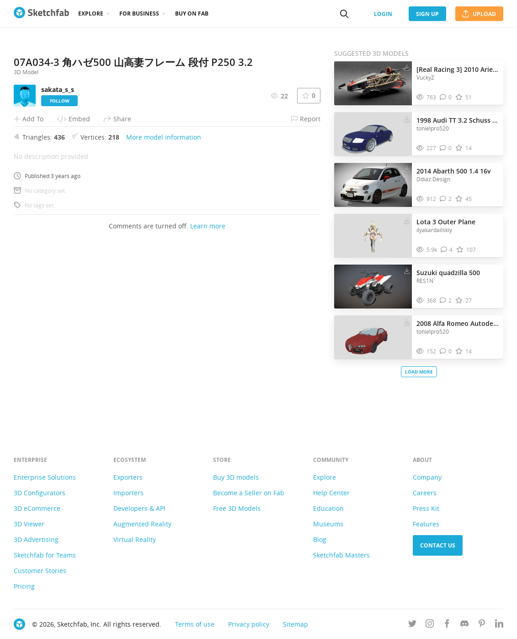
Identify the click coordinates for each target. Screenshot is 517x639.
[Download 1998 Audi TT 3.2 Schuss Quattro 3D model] (407, 118)
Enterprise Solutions (45, 477)
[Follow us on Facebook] (447, 625)
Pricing (24, 586)
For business (139, 13)
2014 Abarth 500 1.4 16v (453, 171)
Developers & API (139, 508)
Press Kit (426, 508)
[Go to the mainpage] (41, 14)
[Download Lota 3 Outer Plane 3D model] (407, 219)
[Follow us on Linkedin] (499, 625)
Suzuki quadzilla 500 (448, 272)
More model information (163, 309)
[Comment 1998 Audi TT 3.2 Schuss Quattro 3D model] (446, 148)
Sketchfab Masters (341, 555)
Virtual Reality (134, 539)
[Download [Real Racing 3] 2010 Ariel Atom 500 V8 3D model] (407, 67)
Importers (128, 492)
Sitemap (295, 624)
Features (426, 524)
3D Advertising (36, 539)
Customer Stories (40, 570)
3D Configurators (39, 492)
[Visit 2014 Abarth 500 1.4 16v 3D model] (373, 185)
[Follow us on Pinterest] (482, 625)
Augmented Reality (142, 524)
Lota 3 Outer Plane (445, 221)
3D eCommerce (37, 508)
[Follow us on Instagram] (430, 625)
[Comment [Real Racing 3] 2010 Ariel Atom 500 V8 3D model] (446, 97)
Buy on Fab (191, 13)
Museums (328, 524)
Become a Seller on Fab (248, 492)
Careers (425, 492)
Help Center (331, 492)
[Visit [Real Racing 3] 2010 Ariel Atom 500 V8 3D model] (373, 83)
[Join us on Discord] (464, 625)
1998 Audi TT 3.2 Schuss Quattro (457, 120)
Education (328, 508)
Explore (90, 13)
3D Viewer (29, 524)
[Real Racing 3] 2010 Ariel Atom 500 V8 (457, 69)
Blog (319, 539)
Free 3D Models (237, 508)
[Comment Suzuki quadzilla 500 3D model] (446, 300)
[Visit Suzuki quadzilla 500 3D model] (373, 287)
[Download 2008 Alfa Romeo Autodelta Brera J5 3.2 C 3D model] (407, 321)
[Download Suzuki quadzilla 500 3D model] (407, 270)
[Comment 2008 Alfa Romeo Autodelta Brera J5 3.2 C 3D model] (446, 351)
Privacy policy (248, 624)
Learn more (207, 398)
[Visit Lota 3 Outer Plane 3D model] (373, 236)
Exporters (128, 477)
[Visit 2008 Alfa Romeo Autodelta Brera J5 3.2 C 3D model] (373, 337)
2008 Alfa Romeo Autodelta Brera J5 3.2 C (457, 323)
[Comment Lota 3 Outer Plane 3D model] (447, 250)
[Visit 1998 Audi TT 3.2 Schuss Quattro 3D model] (373, 134)
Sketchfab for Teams (45, 555)
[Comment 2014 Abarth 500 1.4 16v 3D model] (446, 199)
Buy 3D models (236, 477)
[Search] (344, 14)
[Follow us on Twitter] (412, 625)
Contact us (437, 545)
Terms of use (194, 624)
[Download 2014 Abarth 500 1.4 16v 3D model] (407, 169)
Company (427, 477)
